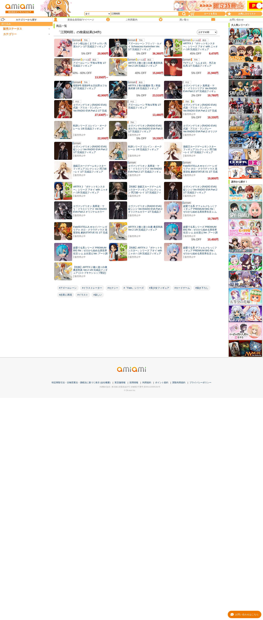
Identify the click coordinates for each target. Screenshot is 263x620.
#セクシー (113, 288)
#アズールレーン (68, 288)
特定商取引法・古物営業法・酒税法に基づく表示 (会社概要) (81, 382)
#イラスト (82, 294)
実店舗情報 (120, 382)
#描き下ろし (201, 288)
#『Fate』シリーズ (134, 288)
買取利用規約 (178, 382)
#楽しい (97, 294)
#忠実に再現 (65, 294)
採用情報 (133, 382)
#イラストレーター (92, 288)
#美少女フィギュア (159, 288)
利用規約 (146, 382)
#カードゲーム (182, 288)
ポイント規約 (161, 382)
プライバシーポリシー (200, 382)
